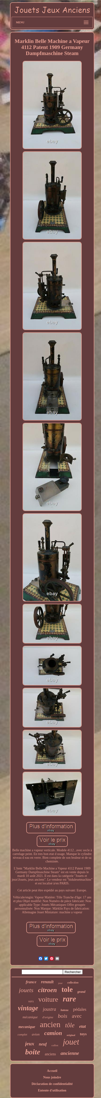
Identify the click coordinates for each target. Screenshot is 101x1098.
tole (67, 989)
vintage (28, 1008)
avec (77, 1016)
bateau (64, 1010)
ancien (50, 1024)
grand (81, 992)
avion (36, 1034)
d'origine (47, 1017)
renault (47, 982)
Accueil (52, 1071)
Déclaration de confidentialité (52, 1084)
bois (62, 1016)
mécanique (30, 1017)
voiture (48, 999)
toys (83, 1034)
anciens (50, 1054)
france (31, 982)
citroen (47, 990)
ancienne (70, 1053)
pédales (79, 1009)
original (71, 1035)
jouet (71, 1041)
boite (32, 1052)
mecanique (26, 1027)
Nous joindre (52, 1077)
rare (69, 999)
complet (22, 1034)
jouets (26, 990)
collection (72, 982)
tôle (70, 1025)
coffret (54, 1045)
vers (31, 1001)
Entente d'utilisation (52, 1090)
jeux (29, 1043)
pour (60, 983)
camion (53, 1033)
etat (82, 1026)
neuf (43, 1044)
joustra (49, 1009)
